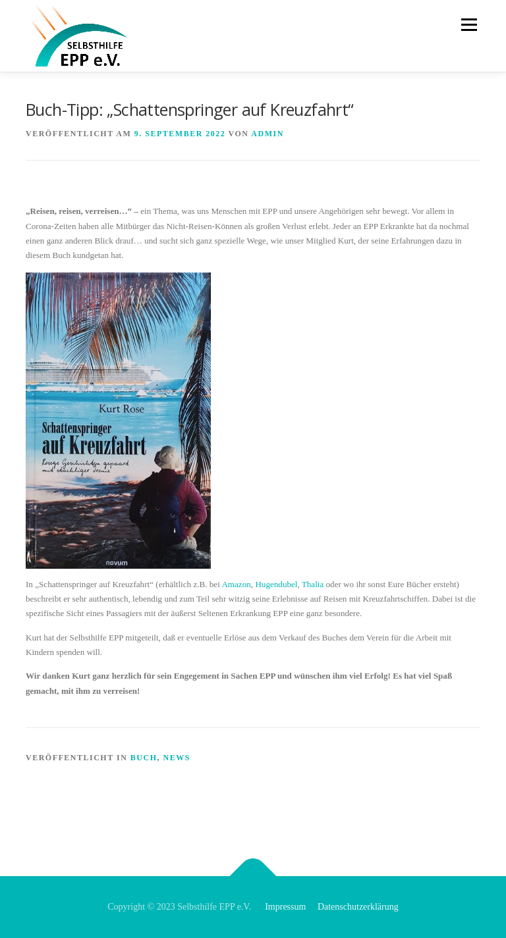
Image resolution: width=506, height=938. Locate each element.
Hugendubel (276, 584)
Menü (467, 25)
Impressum (285, 907)
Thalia (312, 584)
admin (267, 133)
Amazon (235, 584)
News (176, 757)
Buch (143, 757)
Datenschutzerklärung (358, 907)
